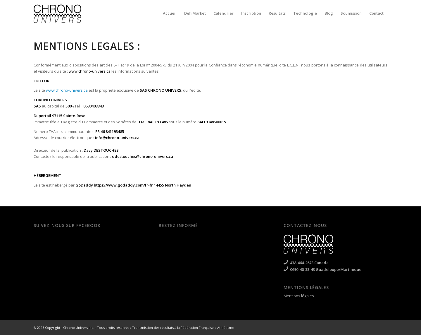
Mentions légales (299, 295)
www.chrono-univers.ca (90, 71)
